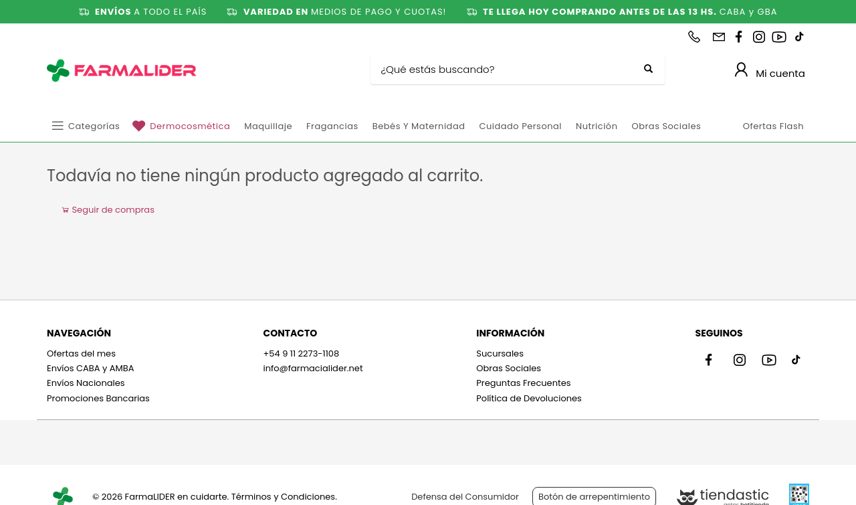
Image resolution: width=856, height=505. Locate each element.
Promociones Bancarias (98, 398)
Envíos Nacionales (86, 383)
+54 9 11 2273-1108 (301, 353)
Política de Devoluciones (529, 398)
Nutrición (596, 126)
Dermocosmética (190, 126)
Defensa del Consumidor (465, 496)
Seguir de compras (107, 209)
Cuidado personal (520, 126)
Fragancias (332, 126)
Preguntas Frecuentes (523, 383)
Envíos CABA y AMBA (90, 368)
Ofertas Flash (773, 126)
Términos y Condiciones (283, 496)
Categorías (94, 126)
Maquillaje (268, 126)
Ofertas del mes (81, 353)
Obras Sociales (666, 126)
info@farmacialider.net (312, 368)
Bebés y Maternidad (418, 126)
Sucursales (500, 353)
